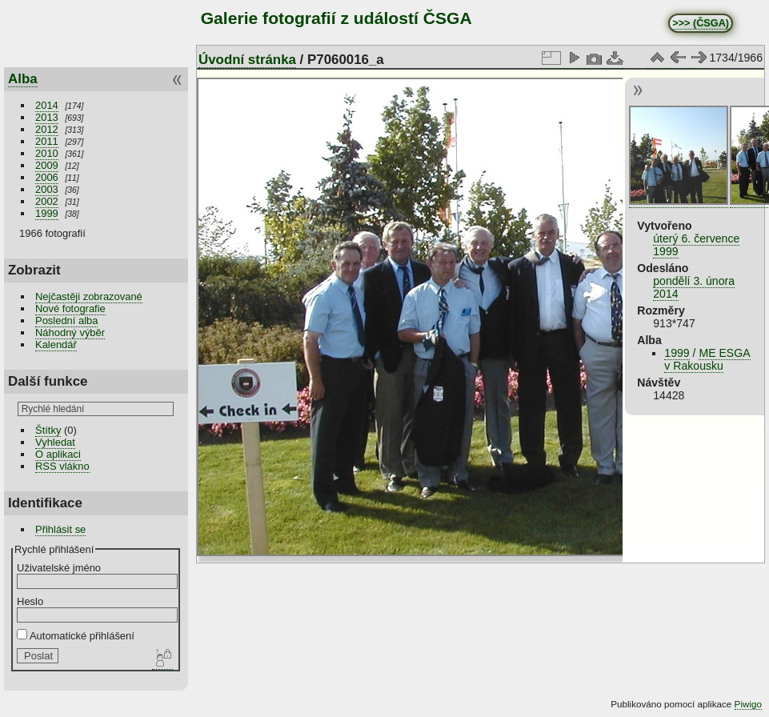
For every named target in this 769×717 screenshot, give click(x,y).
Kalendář (56, 344)
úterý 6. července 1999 (696, 245)
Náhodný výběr (70, 332)
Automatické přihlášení (75, 636)
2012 (46, 129)
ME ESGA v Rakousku (707, 359)
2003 (46, 189)
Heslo (30, 601)
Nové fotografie (70, 308)
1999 (46, 213)
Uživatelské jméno (59, 568)
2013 (46, 117)
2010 (46, 153)
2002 (46, 201)
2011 (46, 141)
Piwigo (748, 704)
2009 (46, 165)
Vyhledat (55, 442)
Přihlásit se (60, 529)
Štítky (48, 430)
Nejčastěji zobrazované (88, 296)
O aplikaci (58, 454)
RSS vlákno (62, 466)
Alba (23, 78)
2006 (46, 177)
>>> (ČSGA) (700, 23)
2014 (46, 105)
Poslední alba (66, 320)
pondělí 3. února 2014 (694, 287)
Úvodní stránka (247, 59)
